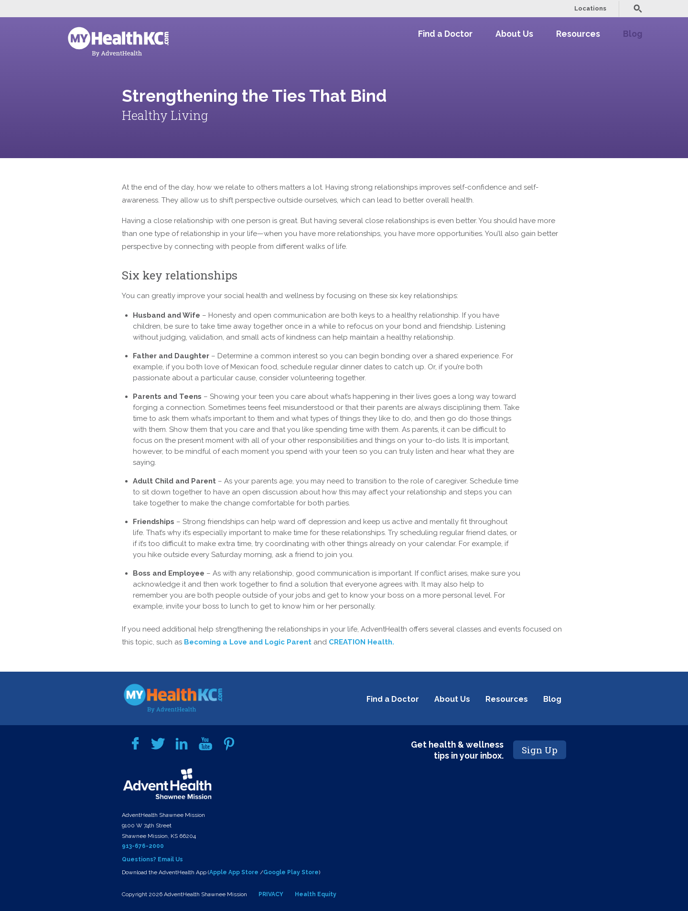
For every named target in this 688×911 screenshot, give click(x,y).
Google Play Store (291, 872)
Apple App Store (233, 872)
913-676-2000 (143, 846)
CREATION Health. (361, 642)
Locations (590, 8)
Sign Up (540, 750)
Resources (578, 34)
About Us (514, 34)
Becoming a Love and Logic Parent (248, 642)
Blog (632, 34)
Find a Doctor (445, 34)
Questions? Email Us (152, 859)
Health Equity (315, 894)
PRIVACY (270, 894)
